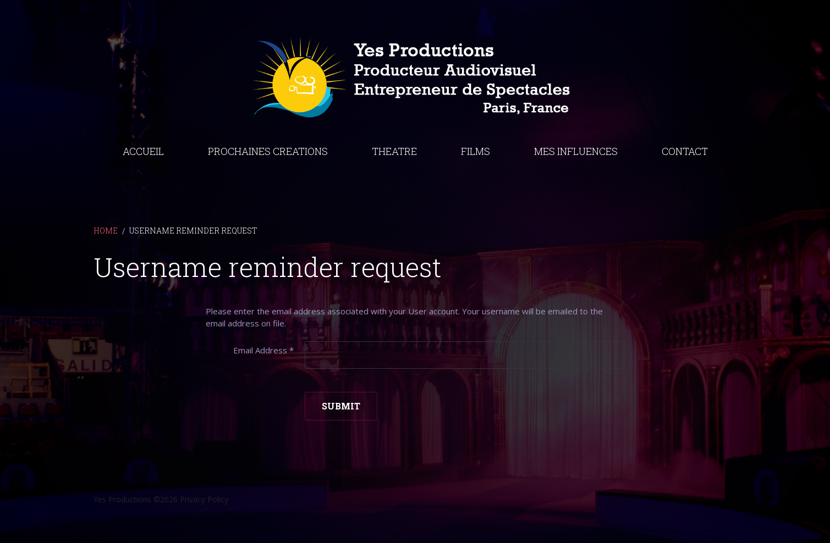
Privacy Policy (204, 499)
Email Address (263, 350)
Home (106, 230)
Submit (341, 406)
